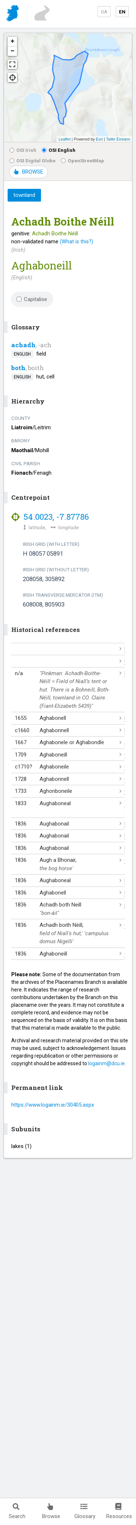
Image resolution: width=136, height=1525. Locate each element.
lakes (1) (21, 1146)
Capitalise (32, 299)
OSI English (58, 150)
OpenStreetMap (82, 160)
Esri (99, 139)
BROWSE (28, 172)
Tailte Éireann (118, 139)
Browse (51, 1511)
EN (122, 12)
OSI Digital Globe (32, 160)
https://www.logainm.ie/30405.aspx (52, 1105)
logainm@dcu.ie (106, 1063)
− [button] (13, 51)
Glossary (84, 1511)
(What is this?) (76, 241)
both (18, 368)
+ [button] (13, 41)
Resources (119, 1511)
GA (104, 12)
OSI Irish (22, 150)
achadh (23, 345)
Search (17, 1511)
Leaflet (64, 139)
